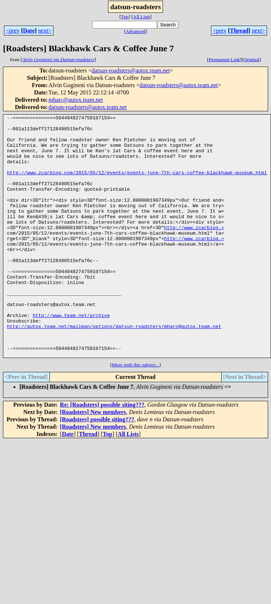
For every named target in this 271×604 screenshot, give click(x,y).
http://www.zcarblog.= (194, 250)
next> (45, 30)
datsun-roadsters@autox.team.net (131, 70)
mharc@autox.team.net (75, 100)
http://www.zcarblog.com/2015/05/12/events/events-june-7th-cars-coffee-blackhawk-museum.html (137, 184)
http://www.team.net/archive (71, 356)
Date (29, 30)
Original (251, 59)
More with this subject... (135, 413)
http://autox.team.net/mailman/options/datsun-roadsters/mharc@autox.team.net (114, 369)
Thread (239, 30)
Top (125, 16)
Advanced (135, 31)
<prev (12, 30)
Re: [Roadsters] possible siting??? (102, 453)
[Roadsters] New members (93, 460)
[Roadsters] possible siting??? (97, 468)
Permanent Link (224, 59)
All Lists (141, 16)
